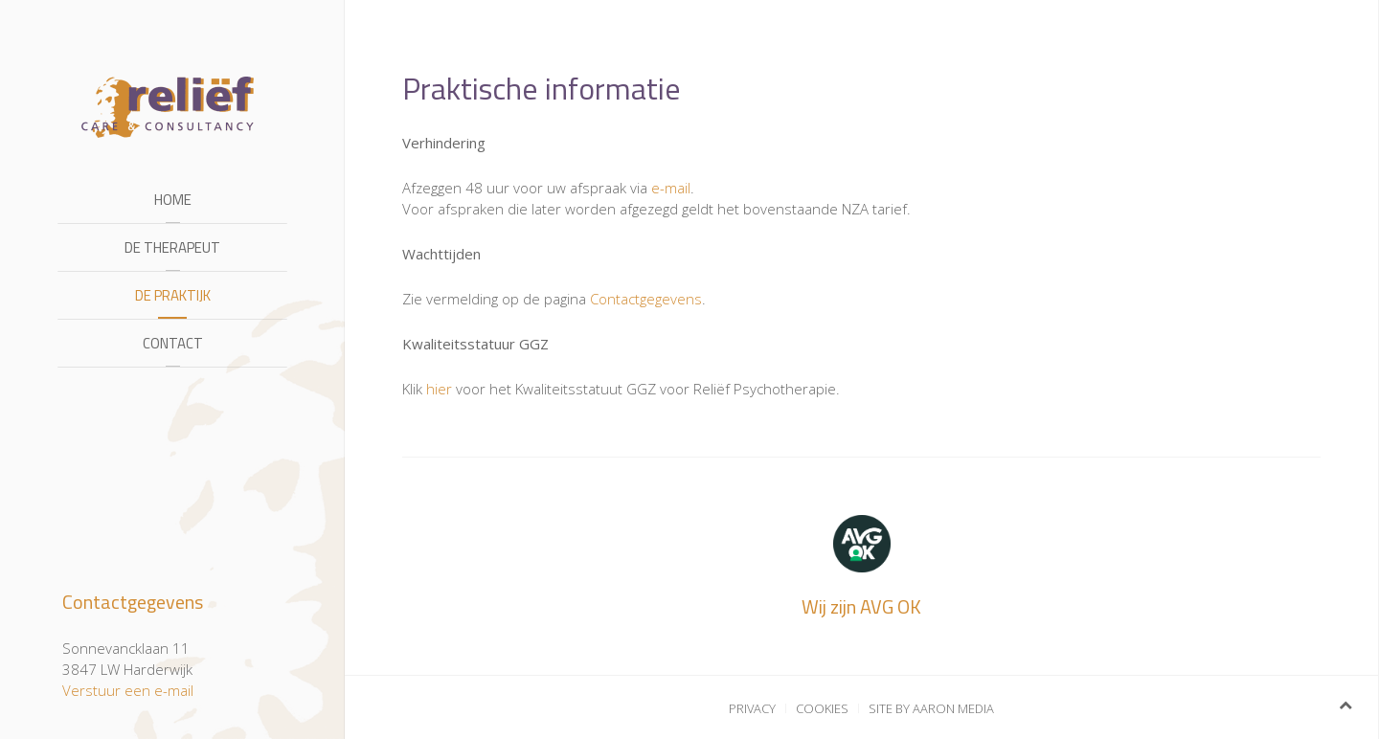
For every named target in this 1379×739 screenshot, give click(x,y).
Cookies (822, 708)
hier (439, 388)
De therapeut (172, 247)
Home (173, 200)
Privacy (752, 708)
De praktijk (173, 295)
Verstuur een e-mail (127, 690)
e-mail (670, 187)
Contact (173, 343)
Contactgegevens (646, 298)
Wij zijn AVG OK (861, 606)
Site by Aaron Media (931, 708)
